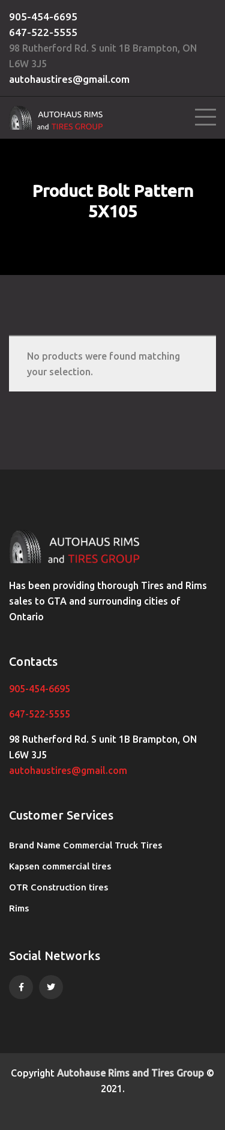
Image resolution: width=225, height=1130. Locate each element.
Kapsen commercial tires (60, 866)
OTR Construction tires (58, 887)
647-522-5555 (43, 32)
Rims (19, 908)
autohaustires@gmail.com (69, 79)
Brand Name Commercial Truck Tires (85, 845)
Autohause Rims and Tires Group (130, 1073)
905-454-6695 (43, 16)
